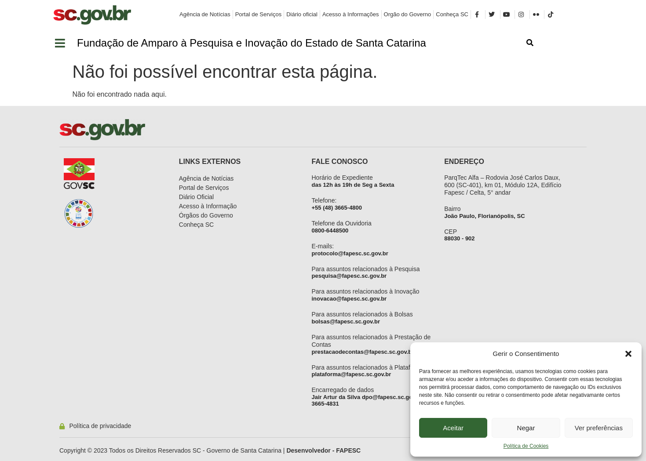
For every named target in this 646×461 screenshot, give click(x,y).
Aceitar (453, 428)
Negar (526, 428)
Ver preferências (599, 428)
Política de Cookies (526, 446)
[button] (628, 353)
